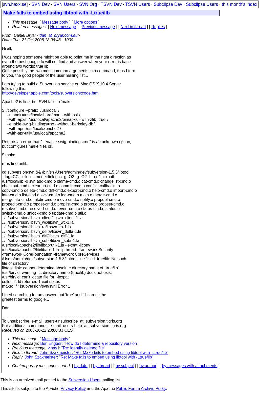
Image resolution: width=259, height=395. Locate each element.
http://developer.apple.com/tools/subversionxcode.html (50, 93)
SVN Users (64, 4)
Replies (158, 27)
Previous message (98, 27)
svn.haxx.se (15, 4)
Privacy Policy (73, 388)
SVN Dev (40, 4)
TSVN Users (137, 4)
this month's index (239, 4)
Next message (63, 27)
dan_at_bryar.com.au (58, 35)
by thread (101, 366)
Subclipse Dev (168, 4)
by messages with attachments (189, 366)
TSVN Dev (111, 4)
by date (80, 366)
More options (85, 22)
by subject (125, 366)
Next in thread (133, 27)
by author (147, 366)
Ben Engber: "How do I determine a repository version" (89, 343)
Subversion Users (84, 380)
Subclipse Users (202, 4)
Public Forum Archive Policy (141, 388)
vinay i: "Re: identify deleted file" (76, 348)
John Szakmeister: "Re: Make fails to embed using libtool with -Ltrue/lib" (104, 352)
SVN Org (88, 4)
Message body (55, 22)
